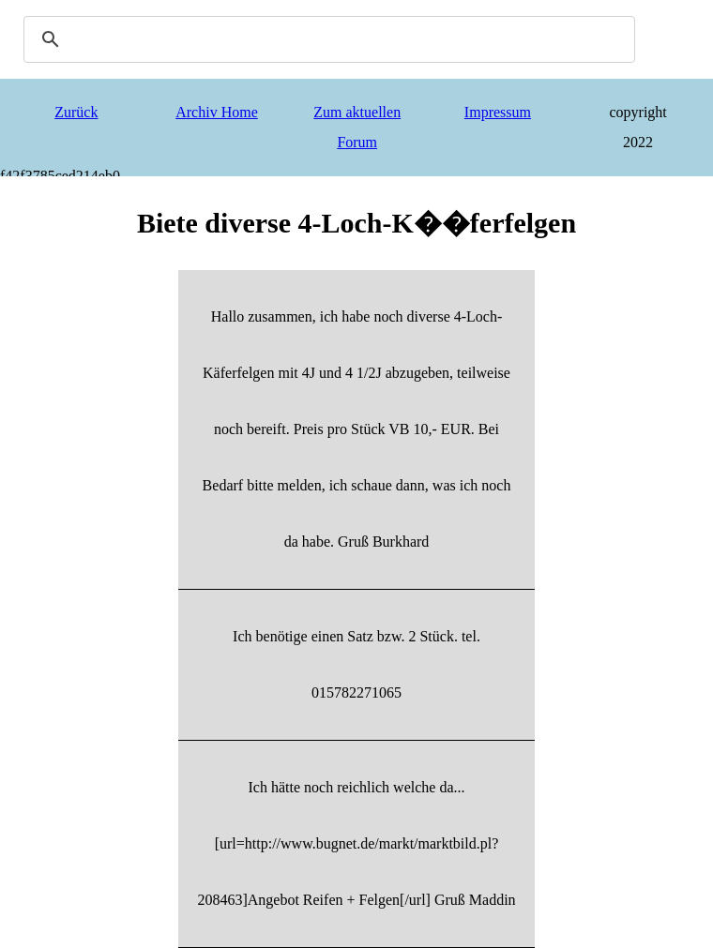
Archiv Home (216, 112)
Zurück (76, 112)
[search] (326, 39)
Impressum (497, 112)
